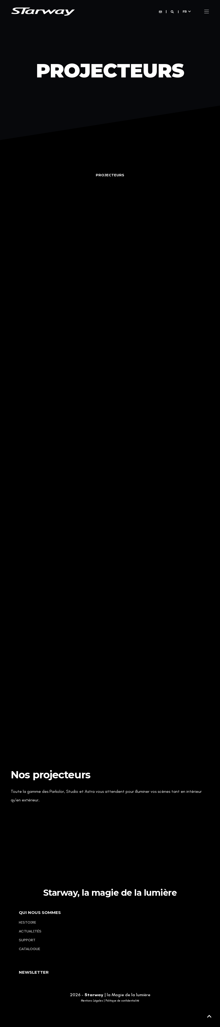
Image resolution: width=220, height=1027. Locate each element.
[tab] (110, 175)
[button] (209, 1016)
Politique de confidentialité (122, 1000)
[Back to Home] (43, 11)
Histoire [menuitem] (27, 922)
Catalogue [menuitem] (29, 949)
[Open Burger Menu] (206, 11)
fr (185, 11)
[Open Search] (173, 11)
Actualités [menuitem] (30, 931)
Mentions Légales (92, 1000)
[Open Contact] (160, 11)
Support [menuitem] (27, 940)
